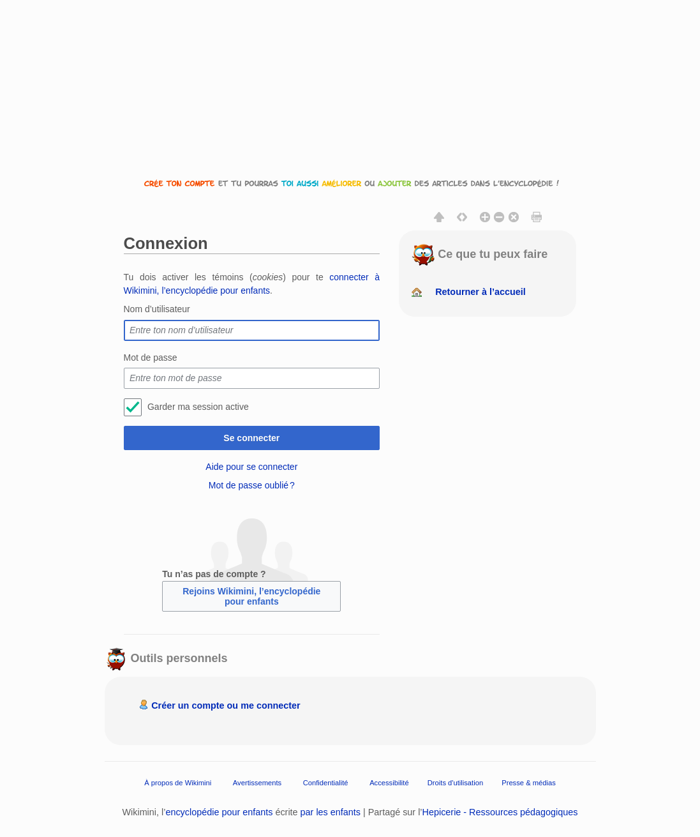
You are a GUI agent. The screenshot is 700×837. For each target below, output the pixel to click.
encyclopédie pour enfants (218, 812)
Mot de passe (150, 357)
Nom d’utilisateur (157, 309)
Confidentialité (325, 783)
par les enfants (331, 812)
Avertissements (257, 783)
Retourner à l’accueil (480, 292)
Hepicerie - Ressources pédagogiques (500, 812)
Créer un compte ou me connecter (226, 705)
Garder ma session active (198, 407)
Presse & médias (529, 783)
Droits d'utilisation (455, 783)
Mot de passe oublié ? (252, 485)
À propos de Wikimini (177, 783)
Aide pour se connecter (251, 467)
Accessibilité (389, 783)
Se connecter (251, 438)
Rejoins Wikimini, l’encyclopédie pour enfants (251, 596)
